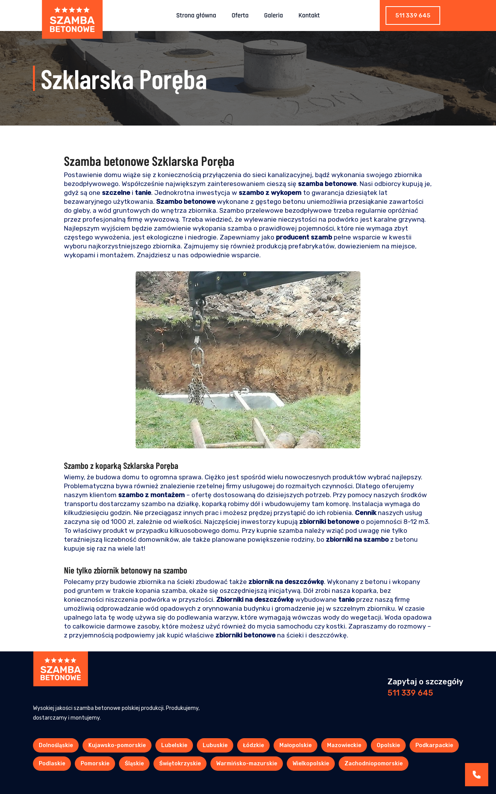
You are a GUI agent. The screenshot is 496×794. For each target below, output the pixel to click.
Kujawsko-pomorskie (117, 745)
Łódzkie (253, 745)
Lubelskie (174, 745)
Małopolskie (295, 745)
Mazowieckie (344, 745)
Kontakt (309, 15)
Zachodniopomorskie (373, 763)
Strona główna (196, 15)
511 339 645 (413, 15)
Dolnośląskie (56, 745)
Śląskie (134, 763)
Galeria (273, 15)
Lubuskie (215, 745)
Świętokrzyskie (180, 763)
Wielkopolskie (311, 763)
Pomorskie (95, 763)
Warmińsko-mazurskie (246, 763)
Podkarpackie (434, 745)
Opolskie (388, 745)
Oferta (240, 15)
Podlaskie (52, 763)
